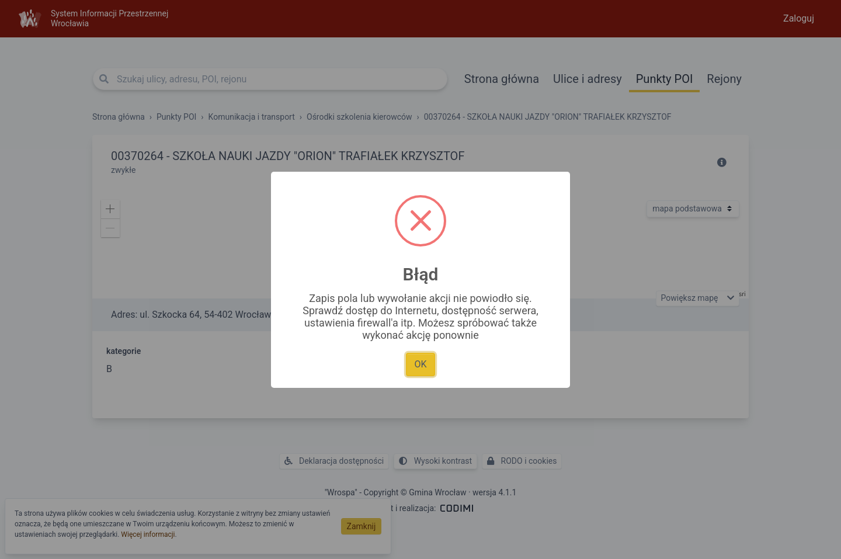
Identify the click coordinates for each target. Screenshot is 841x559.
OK (420, 364)
